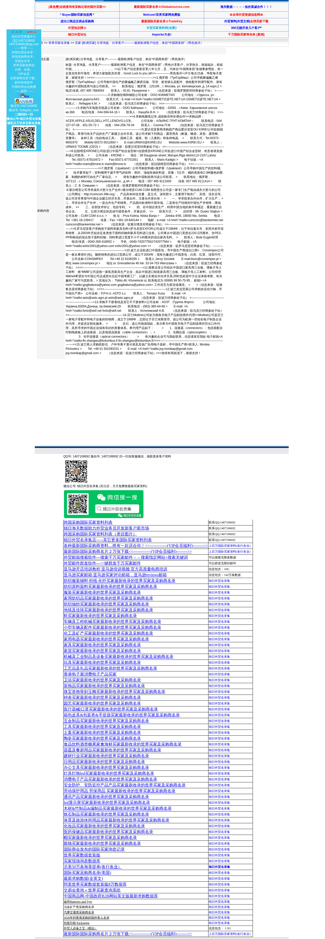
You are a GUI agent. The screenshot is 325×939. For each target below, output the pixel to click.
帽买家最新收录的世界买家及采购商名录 (100, 837)
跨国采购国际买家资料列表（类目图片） (100, 534)
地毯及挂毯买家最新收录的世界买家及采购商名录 (108, 610)
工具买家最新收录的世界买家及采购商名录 (102, 726)
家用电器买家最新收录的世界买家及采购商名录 (106, 639)
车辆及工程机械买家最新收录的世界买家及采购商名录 (112, 621)
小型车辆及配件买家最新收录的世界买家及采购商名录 (112, 627)
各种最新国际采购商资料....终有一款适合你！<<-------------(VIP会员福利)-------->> (136, 545)
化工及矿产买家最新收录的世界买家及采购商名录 (108, 633)
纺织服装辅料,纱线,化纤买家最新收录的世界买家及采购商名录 (119, 581)
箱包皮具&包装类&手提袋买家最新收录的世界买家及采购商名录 (122, 715)
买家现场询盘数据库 (82, 861)
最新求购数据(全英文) (83, 878)
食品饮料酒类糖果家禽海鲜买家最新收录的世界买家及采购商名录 (123, 744)
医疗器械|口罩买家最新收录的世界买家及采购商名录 (111, 709)
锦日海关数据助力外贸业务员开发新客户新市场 (106, 528)
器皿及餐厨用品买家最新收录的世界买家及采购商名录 (112, 750)
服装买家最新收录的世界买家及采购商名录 (102, 592)
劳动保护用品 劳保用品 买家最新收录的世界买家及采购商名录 (119, 791)
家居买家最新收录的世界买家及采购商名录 (102, 651)
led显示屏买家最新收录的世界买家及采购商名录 (107, 802)
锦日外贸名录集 (219, 581)
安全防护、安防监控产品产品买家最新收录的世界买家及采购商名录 (125, 785)
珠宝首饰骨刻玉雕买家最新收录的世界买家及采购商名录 (114, 691)
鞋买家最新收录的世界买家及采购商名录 (100, 616)
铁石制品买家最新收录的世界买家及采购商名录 (106, 814)
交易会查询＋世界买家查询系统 (92, 890)
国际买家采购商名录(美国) (87, 872)
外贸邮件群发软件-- (102, 563)
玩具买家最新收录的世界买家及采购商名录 (102, 662)
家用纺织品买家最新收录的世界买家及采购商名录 (108, 598)
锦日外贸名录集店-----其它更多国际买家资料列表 (108, 540)
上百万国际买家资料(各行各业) (229, 546)
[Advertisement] (128, 377)
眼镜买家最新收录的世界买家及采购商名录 (102, 843)
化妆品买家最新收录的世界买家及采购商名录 (104, 826)
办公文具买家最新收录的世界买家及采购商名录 (106, 767)
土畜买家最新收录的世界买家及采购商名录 (102, 732)
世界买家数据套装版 (82, 855)
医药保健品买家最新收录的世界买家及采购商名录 (108, 832)
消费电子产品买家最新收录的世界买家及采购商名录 (110, 779)
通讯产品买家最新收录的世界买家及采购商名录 (106, 797)
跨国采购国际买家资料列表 (88, 522)
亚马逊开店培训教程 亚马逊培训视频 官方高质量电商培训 (115, 569)
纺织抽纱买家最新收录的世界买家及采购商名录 (106, 604)
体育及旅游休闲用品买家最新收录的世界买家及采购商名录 (116, 820)
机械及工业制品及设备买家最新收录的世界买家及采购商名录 (118, 656)
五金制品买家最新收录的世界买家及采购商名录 (106, 721)
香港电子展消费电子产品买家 (90, 674)
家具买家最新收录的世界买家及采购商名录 (102, 645)
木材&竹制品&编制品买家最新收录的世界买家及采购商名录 (118, 808)
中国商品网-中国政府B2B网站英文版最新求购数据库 (111, 896)
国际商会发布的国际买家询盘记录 (94, 849)
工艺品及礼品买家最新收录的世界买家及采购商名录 (110, 668)
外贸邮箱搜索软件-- (126, 557)
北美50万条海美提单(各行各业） (93, 867)
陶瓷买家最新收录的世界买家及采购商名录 (102, 738)
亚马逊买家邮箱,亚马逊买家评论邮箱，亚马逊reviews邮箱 (115, 575)
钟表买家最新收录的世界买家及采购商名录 (102, 697)
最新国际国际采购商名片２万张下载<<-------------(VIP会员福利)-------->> (128, 551)
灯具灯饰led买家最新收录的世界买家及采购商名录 (109, 773)
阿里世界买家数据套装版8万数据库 (95, 884)
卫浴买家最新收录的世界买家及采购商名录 (102, 680)
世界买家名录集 (59, 43)
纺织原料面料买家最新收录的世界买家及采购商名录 (110, 586)
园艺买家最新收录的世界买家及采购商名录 (102, 703)
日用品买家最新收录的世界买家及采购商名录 (104, 762)
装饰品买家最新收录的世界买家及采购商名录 (104, 686)
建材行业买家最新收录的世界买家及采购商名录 (106, 756)
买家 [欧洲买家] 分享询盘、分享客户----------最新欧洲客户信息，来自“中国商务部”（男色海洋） (139, 43)
